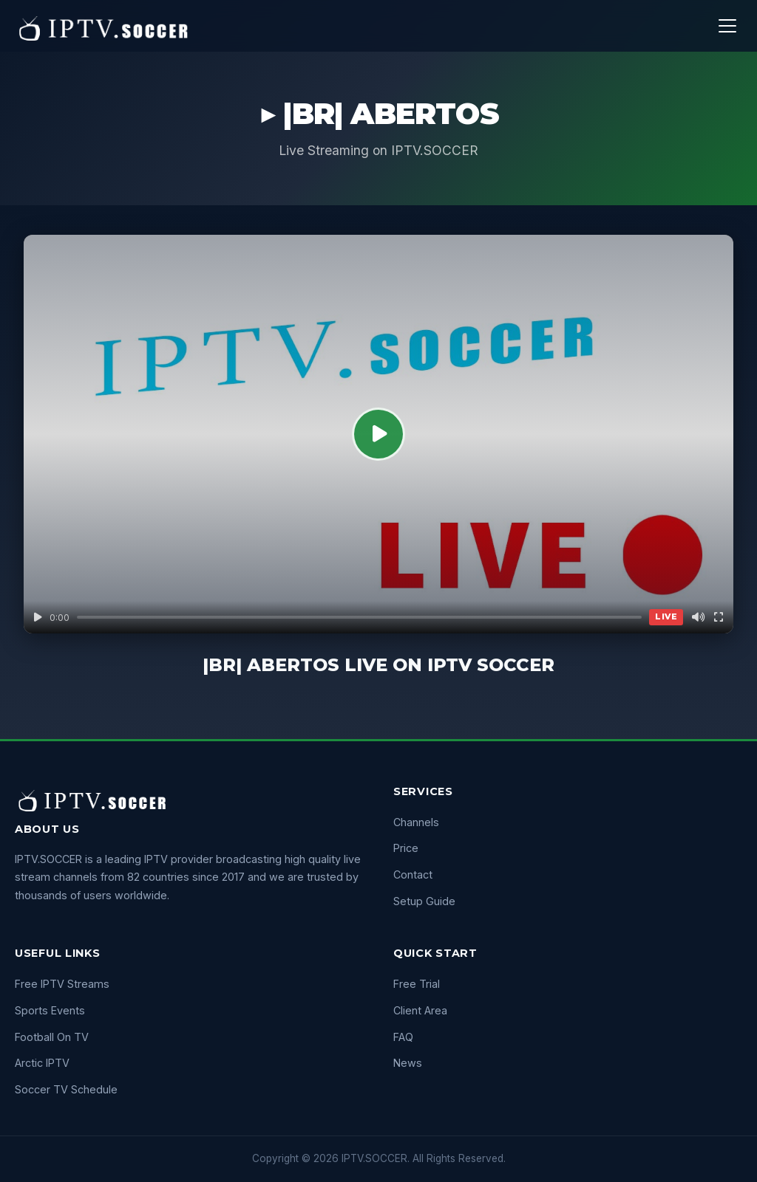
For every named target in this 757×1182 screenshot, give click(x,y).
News (407, 1062)
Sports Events (50, 1010)
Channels (416, 822)
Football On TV (52, 1037)
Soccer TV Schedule (66, 1089)
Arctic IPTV (42, 1062)
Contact (412, 874)
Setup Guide (424, 901)
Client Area (420, 1010)
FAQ (403, 1037)
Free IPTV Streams (62, 983)
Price (405, 848)
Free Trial (416, 983)
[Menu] (727, 26)
